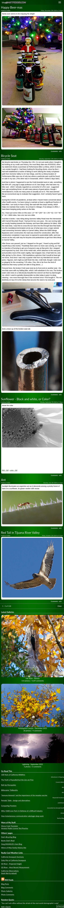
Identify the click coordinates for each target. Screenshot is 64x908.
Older (60, 606)
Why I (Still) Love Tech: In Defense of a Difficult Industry (22, 811)
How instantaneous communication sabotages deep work (22, 816)
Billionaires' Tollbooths (9, 790)
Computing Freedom (9, 806)
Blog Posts (5, 884)
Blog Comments (7, 887)
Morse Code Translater (9, 826)
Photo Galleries (7, 891)
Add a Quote (6, 907)
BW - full (5, 470)
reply (60, 151)
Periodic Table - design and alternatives (15, 800)
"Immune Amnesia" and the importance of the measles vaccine (24, 795)
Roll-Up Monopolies (8, 785)
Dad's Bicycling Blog (8, 837)
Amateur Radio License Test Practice (14, 828)
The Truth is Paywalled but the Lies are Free (17, 780)
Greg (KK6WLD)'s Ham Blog (11, 844)
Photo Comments (7, 895)
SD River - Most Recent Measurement (15, 867)
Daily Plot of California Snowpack (13, 860)
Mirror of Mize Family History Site (13, 848)
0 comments (54, 151)
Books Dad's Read (8, 841)
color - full (13, 470)
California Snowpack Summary (12, 857)
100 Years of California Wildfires (13, 775)
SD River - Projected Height (11, 864)
